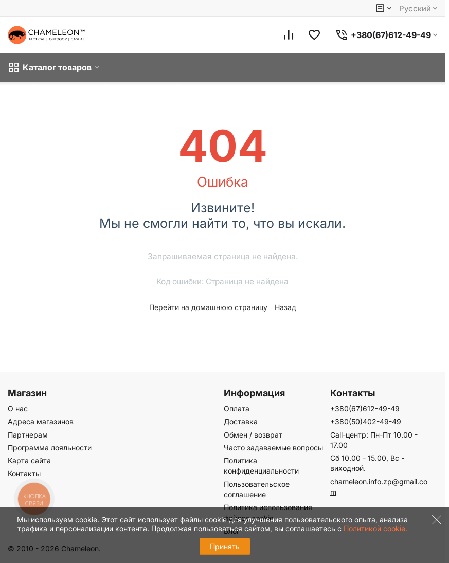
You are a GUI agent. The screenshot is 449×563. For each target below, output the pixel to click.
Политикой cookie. (375, 528)
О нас (18, 408)
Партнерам (28, 434)
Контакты (24, 473)
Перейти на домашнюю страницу (208, 307)
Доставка (241, 421)
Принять (225, 546)
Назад (285, 307)
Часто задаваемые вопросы (273, 447)
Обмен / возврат (253, 434)
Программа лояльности (50, 447)
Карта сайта (29, 460)
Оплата (236, 408)
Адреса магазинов (41, 421)
